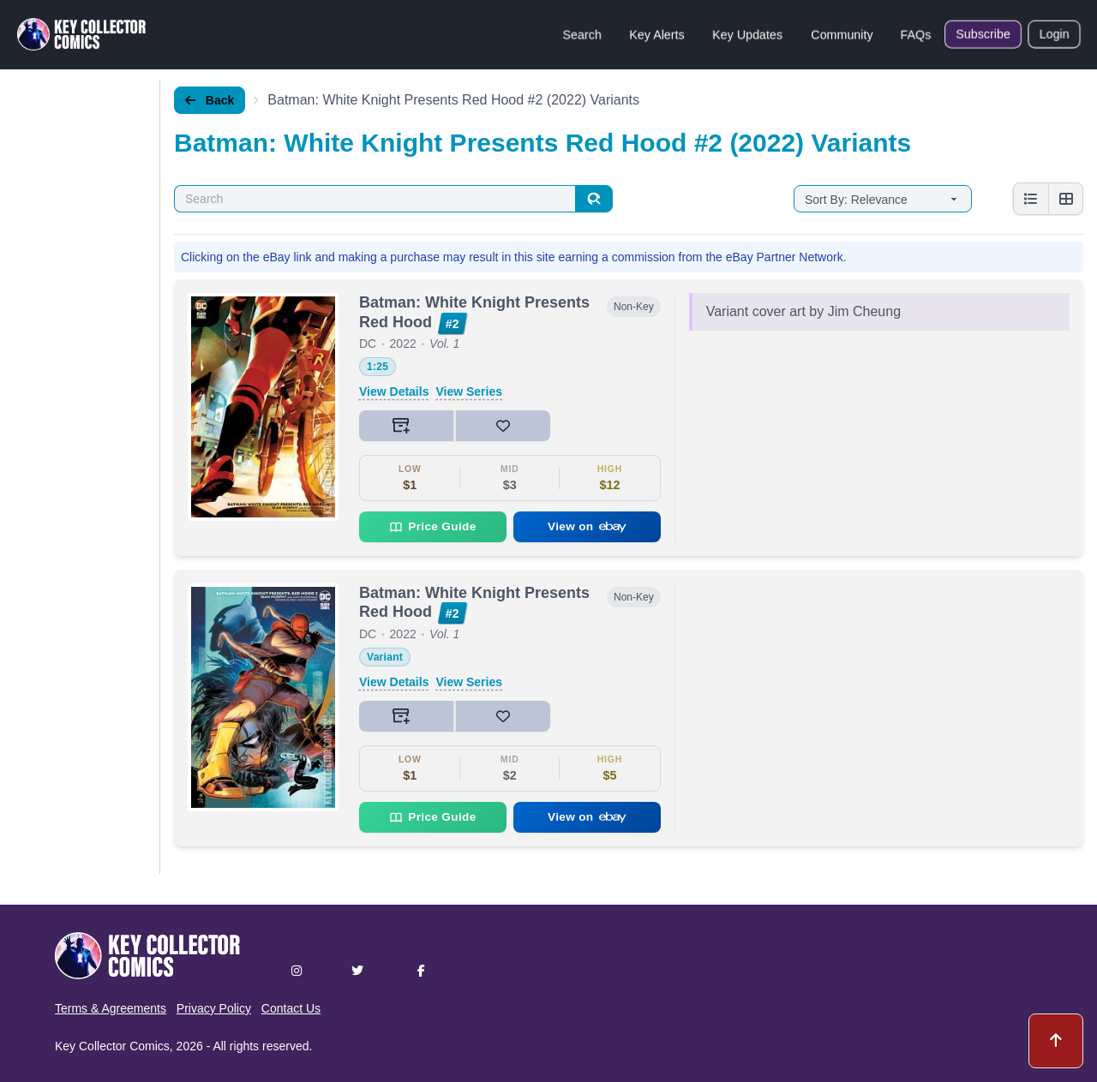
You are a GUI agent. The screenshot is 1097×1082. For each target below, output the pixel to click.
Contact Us (291, 1008)
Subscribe (983, 34)
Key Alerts (657, 34)
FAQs (916, 34)
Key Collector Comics (112, 1046)
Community (842, 34)
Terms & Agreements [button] (110, 1008)
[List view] (1031, 198)
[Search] (594, 198)
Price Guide (432, 527)
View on (587, 526)
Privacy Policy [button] (214, 1008)
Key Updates (747, 34)
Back (209, 100)
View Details (394, 391)
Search (582, 34)
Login (1054, 34)
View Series (468, 391)
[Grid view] (1065, 198)
